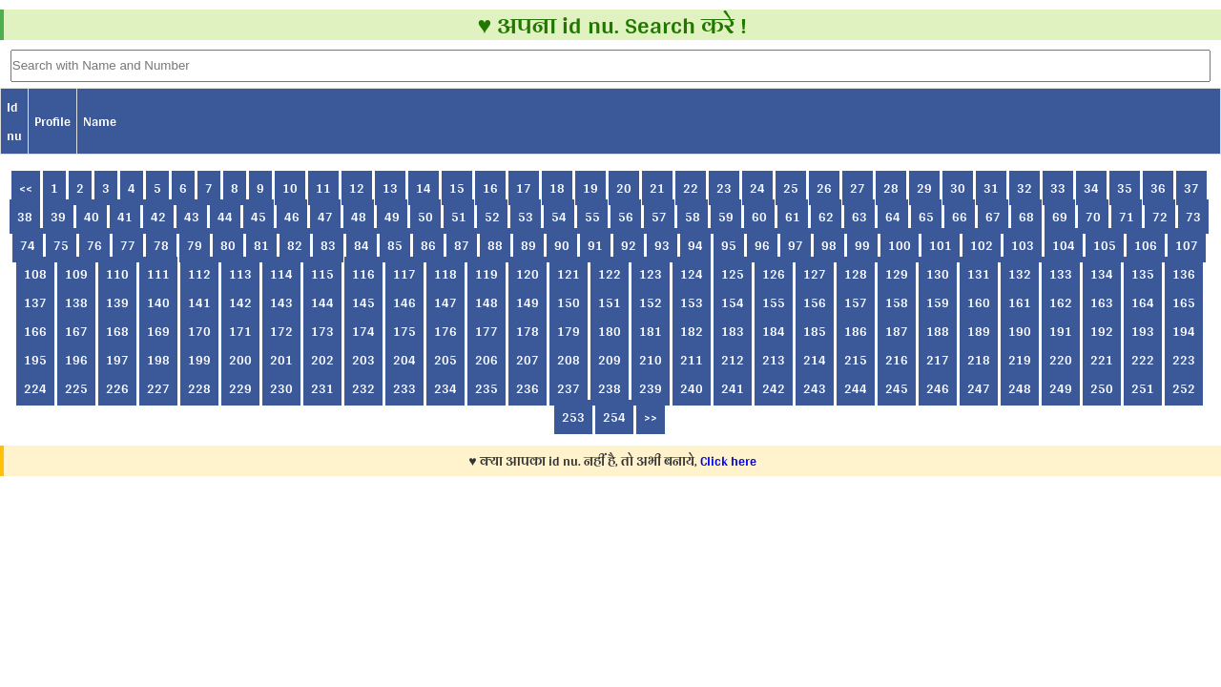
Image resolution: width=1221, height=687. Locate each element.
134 (1101, 273)
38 (24, 216)
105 (1104, 245)
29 (924, 188)
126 (773, 273)
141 (199, 302)
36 (1158, 188)
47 (325, 216)
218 (978, 359)
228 (199, 388)
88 (495, 245)
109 (76, 273)
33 (1058, 188)
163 (1101, 302)
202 (322, 359)
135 (1142, 273)
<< (25, 188)
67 (993, 216)
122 (609, 273)
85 (395, 245)
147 (445, 302)
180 (609, 331)
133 (1060, 273)
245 (896, 388)
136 (1183, 273)
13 (390, 188)
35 (1124, 188)
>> (650, 417)
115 (322, 273)
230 (281, 388)
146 (404, 302)
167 (76, 331)
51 (458, 216)
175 (404, 331)
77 (127, 245)
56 (625, 216)
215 (855, 359)
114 (281, 273)
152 (650, 302)
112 (199, 273)
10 (290, 188)
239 (650, 388)
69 (1059, 216)
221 (1101, 359)
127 (814, 273)
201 (281, 359)
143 (281, 302)
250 (1101, 388)
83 (328, 245)
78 (161, 245)
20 (623, 188)
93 (662, 245)
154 (732, 302)
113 (240, 273)
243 (814, 388)
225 (76, 388)
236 (527, 388)
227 (158, 388)
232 (363, 388)
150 (568, 302)
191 (1060, 331)
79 (194, 245)
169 (158, 331)
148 (486, 302)
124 (691, 273)
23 (724, 188)
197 (117, 359)
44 (225, 216)
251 (1142, 388)
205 (445, 359)
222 (1142, 359)
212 (732, 359)
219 (1019, 359)
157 (855, 302)
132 (1019, 273)
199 (199, 359)
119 (486, 273)
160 (978, 302)
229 (240, 388)
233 (404, 388)
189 (978, 331)
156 (814, 302)
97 (795, 245)
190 (1019, 331)
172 (281, 331)
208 (568, 359)
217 (937, 359)
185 (814, 331)
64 (892, 216)
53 (525, 216)
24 (757, 188)
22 (690, 188)
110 (117, 273)
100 (899, 245)
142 (240, 302)
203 (363, 359)
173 (322, 331)
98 (829, 245)
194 (1183, 331)
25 (790, 188)
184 (773, 331)
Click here (728, 460)
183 (732, 331)
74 (27, 245)
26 (824, 188)
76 (94, 245)
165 (1183, 302)
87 (461, 245)
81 (261, 245)
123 (650, 273)
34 (1091, 188)
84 (361, 245)
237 (568, 388)
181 (650, 331)
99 (862, 245)
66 (959, 216)
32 (1024, 188)
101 (940, 245)
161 (1019, 302)
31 (991, 188)
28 (891, 188)
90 (561, 245)
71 (1126, 216)
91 (595, 245)
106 (1145, 245)
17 (523, 188)
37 (1191, 188)
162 (1060, 302)
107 (1186, 245)
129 (896, 273)
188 (937, 331)
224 (35, 388)
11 (323, 188)
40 (91, 216)
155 (773, 302)
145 (363, 302)
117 (404, 273)
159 (937, 302)
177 (486, 331)
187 (896, 331)
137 (35, 302)
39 (58, 216)
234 (445, 388)
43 (191, 216)
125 (732, 273)
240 (691, 388)
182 (691, 331)
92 (628, 245)
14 (423, 188)
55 (592, 216)
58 (692, 216)
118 (445, 273)
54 (559, 216)
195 (35, 359)
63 (859, 216)
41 (125, 216)
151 (609, 302)
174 (363, 331)
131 (978, 273)
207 (527, 359)
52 (492, 216)
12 (356, 188)
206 (486, 359)
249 (1060, 388)
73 (1193, 216)
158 (896, 302)
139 (117, 302)
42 (158, 216)
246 (937, 388)
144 (322, 302)
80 (228, 245)
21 (657, 188)
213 (773, 359)
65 (926, 216)
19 (590, 188)
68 (1026, 216)
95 (728, 245)
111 (158, 273)
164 (1142, 302)
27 (857, 188)
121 (568, 273)
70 (1093, 216)
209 (609, 359)
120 (527, 273)
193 (1142, 331)
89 (528, 245)
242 (773, 388)
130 (937, 273)
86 (428, 245)
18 (557, 188)
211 (691, 359)
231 (322, 388)
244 (855, 388)
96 (762, 245)
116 (363, 273)
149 (527, 302)
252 (1183, 388)
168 (117, 331)
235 (486, 388)
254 (614, 417)
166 (35, 331)
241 (732, 388)
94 (695, 245)
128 (855, 273)
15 (457, 188)
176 (445, 331)
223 (1183, 359)
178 (527, 331)
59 (726, 216)
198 (158, 359)
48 (358, 216)
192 (1101, 331)
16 (490, 188)
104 (1063, 245)
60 (759, 216)
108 (35, 273)
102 (981, 245)
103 (1022, 245)
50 (425, 216)
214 (814, 359)
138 (76, 302)
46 (292, 216)
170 (199, 331)
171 (240, 331)
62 (826, 216)
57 (659, 216)
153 (691, 302)
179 (568, 331)
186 (855, 331)
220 (1060, 359)
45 (258, 216)
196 (76, 359)
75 (61, 245)
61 (792, 216)
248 (1019, 388)
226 (117, 388)
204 (404, 359)
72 (1160, 216)
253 (573, 417)
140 (158, 302)
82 (294, 245)
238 (609, 388)
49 (392, 216)
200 (240, 359)
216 (896, 359)
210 (650, 359)
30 (957, 188)
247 (978, 388)
